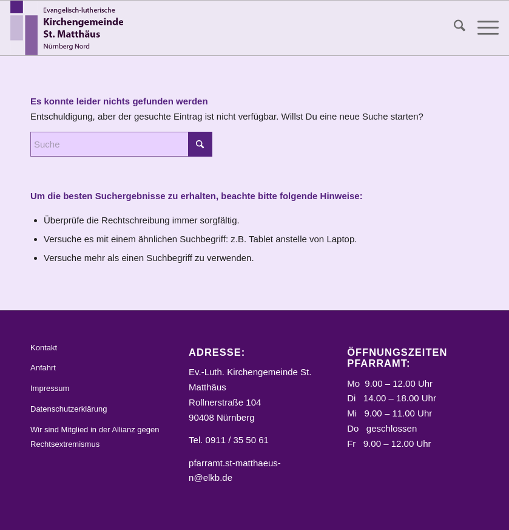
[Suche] (453, 28)
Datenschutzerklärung (68, 408)
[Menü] (482, 28)
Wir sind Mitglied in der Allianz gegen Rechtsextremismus (94, 437)
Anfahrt (43, 367)
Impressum (49, 388)
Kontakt (43, 347)
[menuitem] (453, 28)
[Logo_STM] (69, 28)
